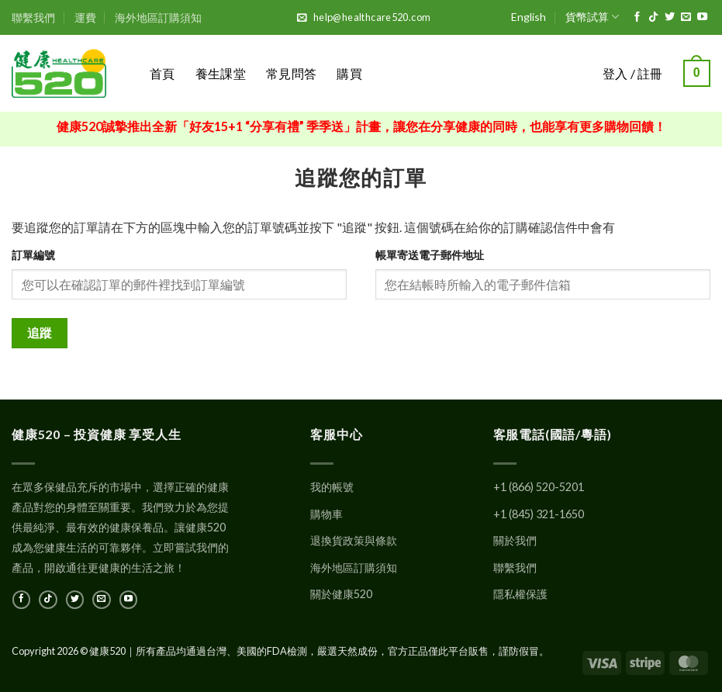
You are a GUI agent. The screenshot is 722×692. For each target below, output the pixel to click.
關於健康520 (341, 593)
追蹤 (40, 333)
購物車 (326, 514)
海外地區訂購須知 (158, 17)
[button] (696, 73)
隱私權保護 (520, 593)
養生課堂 (220, 73)
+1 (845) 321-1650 (538, 514)
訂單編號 (33, 254)
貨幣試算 (592, 16)
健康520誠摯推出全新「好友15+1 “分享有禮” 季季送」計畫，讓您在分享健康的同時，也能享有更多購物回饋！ (361, 126)
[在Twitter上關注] (670, 17)
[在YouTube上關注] (702, 17)
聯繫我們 (33, 17)
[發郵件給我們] (686, 17)
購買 (349, 73)
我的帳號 (332, 486)
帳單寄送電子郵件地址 (429, 254)
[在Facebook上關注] (637, 17)
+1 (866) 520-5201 (538, 486)
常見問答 (291, 73)
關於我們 (515, 540)
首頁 (162, 73)
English (528, 16)
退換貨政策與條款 (353, 540)
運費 (85, 17)
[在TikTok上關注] (653, 17)
